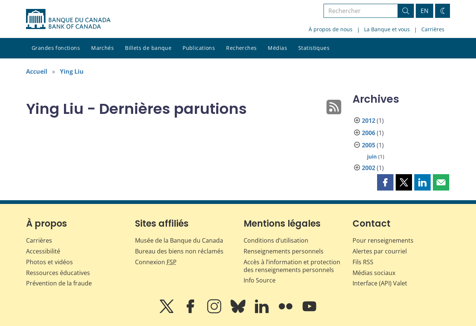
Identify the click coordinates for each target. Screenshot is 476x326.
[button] (385, 182)
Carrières (432, 29)
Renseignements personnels (284, 251)
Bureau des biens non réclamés (179, 251)
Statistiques (313, 47)
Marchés (102, 47)
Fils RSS (363, 262)
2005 (368, 145)
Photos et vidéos (49, 262)
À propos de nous (331, 29)
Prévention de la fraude (59, 283)
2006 (368, 133)
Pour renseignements (383, 240)
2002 (368, 168)
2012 (368, 120)
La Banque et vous (387, 29)
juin (372, 156)
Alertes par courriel (380, 251)
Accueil (36, 71)
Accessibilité (43, 251)
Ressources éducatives (58, 273)
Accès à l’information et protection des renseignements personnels (292, 266)
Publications (199, 47)
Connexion (156, 262)
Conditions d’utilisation (276, 240)
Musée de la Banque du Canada (179, 240)
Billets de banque (148, 47)
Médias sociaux (374, 273)
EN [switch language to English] (424, 11)
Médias (277, 47)
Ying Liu (72, 71)
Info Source (260, 280)
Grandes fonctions (56, 47)
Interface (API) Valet (380, 283)
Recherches (241, 47)
